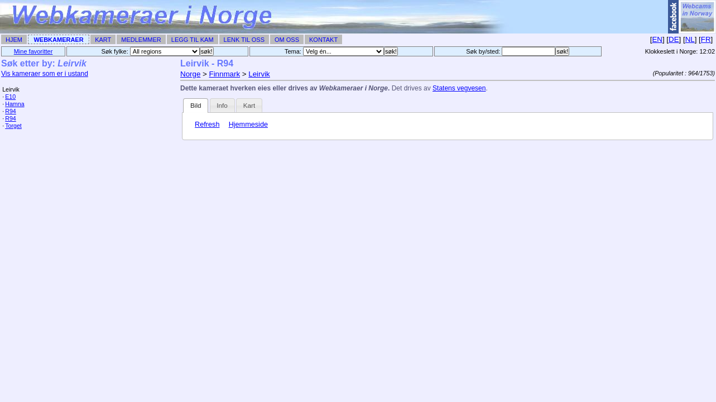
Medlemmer (141, 39)
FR (706, 39)
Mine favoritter (33, 51)
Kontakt (323, 39)
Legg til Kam (192, 39)
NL (690, 39)
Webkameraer (58, 39)
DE (674, 39)
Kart (103, 39)
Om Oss (287, 39)
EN (657, 39)
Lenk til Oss (244, 39)
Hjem (14, 39)
